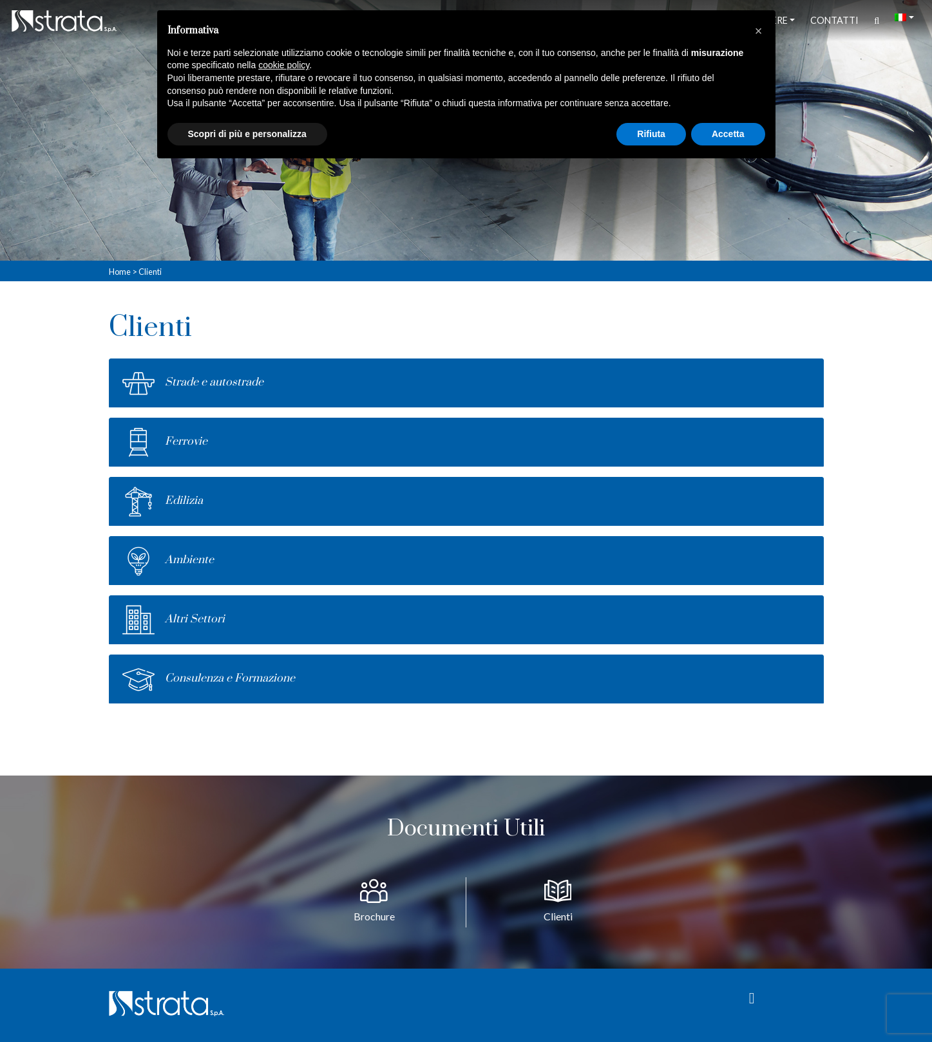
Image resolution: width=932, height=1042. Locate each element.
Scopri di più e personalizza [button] (247, 134)
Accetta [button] (728, 134)
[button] (758, 31)
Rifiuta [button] (651, 134)
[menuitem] (904, 17)
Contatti (834, 20)
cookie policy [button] (283, 65)
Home (120, 271)
